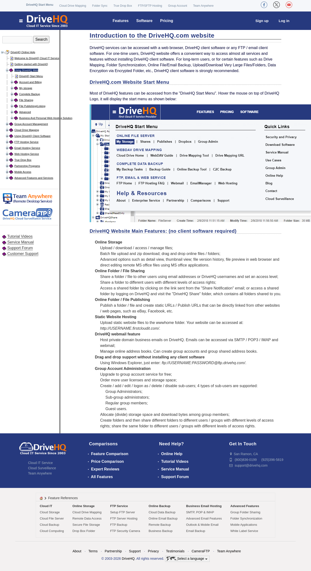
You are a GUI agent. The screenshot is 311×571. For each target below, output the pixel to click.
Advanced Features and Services (33, 177)
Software (144, 21)
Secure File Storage (86, 524)
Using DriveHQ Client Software (32, 136)
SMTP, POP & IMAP (200, 512)
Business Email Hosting (204, 506)
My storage (25, 88)
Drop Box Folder (83, 531)
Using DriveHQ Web (26, 70)
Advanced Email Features (204, 518)
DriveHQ (128, 558)
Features (121, 21)
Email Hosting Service (27, 148)
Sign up (262, 21)
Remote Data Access (86, 518)
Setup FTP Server (122, 512)
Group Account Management (31, 124)
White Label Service (244, 531)
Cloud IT (46, 506)
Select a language (187, 558)
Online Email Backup (163, 518)
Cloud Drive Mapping (72, 5)
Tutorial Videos (20, 236)
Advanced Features (244, 506)
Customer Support (22, 254)
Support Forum (20, 248)
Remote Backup (160, 524)
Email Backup (195, 531)
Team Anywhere (203, 5)
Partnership (113, 551)
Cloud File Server (52, 518)
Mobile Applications (243, 524)
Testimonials (175, 551)
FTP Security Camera (125, 531)
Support (135, 551)
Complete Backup (29, 94)
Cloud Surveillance (42, 468)
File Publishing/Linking (32, 106)
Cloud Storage (50, 512)
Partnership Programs (27, 165)
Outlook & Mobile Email (202, 524)
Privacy (153, 551)
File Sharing (26, 100)
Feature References (63, 498)
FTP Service (119, 506)
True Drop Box (122, 5)
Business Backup (161, 531)
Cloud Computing (52, 531)
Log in (284, 21)
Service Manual (20, 242)
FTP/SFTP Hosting (150, 5)
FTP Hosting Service (26, 142)
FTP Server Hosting (124, 518)
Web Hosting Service (26, 154)
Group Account (177, 5)
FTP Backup (118, 524)
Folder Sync (99, 5)
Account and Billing (30, 82)
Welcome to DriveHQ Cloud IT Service (36, 58)
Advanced (25, 112)
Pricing (166, 21)
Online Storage (83, 506)
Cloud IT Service (40, 463)
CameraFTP (201, 551)
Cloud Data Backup (162, 512)
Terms (93, 551)
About (77, 551)
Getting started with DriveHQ (31, 64)
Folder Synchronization (246, 518)
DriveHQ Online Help (23, 52)
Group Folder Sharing (245, 512)
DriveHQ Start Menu (39, 4)
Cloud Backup (49, 524)
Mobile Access (22, 171)
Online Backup (159, 506)
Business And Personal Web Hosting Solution (45, 118)
